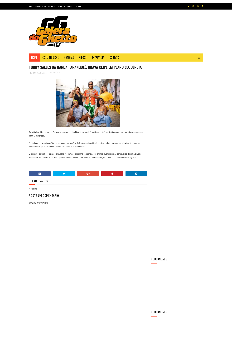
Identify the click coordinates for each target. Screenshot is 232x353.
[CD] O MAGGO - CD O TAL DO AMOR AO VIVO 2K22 (184, 212)
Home (31, 6)
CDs (154, 250)
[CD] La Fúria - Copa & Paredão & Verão (181, 197)
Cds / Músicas (40, 6)
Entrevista (61, 6)
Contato (78, 6)
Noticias (51, 6)
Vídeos (156, 266)
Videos (69, 6)
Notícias (56, 78)
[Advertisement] (144, 34)
